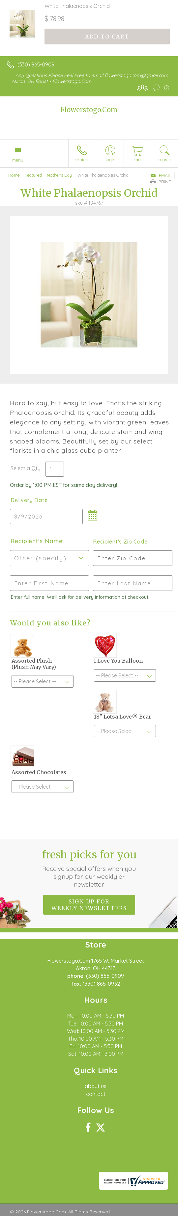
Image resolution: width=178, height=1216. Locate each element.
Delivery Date (29, 500)
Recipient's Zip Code (119, 541)
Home (14, 175)
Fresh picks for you (89, 868)
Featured (33, 175)
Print (160, 182)
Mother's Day (59, 175)
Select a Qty (26, 468)
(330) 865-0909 (35, 64)
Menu (17, 160)
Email (160, 175)
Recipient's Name (36, 541)
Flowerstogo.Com (89, 110)
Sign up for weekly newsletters (89, 904)
